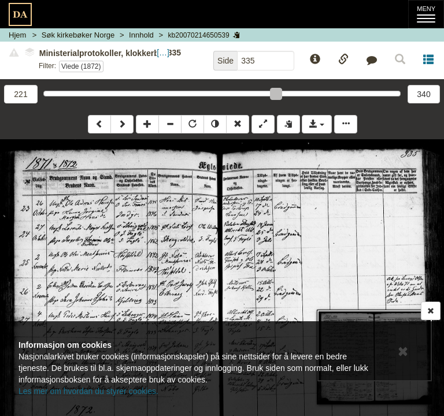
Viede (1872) (81, 66)
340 (423, 94)
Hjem (17, 35)
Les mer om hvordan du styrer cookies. (88, 391)
